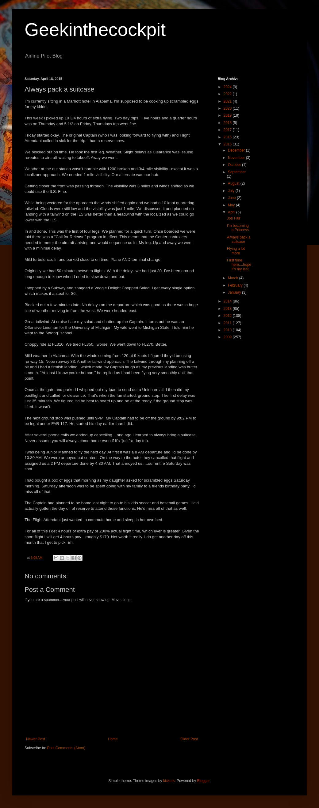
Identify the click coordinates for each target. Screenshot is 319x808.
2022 (228, 94)
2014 (228, 301)
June (232, 198)
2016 (228, 137)
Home (113, 739)
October (235, 165)
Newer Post (35, 739)
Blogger (203, 781)
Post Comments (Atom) (66, 748)
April (232, 212)
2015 (228, 144)
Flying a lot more (236, 250)
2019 (228, 115)
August (234, 183)
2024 (228, 87)
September (237, 172)
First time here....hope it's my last (239, 264)
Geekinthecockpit (95, 29)
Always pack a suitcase (239, 239)
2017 (228, 130)
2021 (228, 101)
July (232, 191)
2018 (228, 123)
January (235, 292)
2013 (228, 308)
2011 (228, 323)
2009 (228, 337)
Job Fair (233, 218)
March (233, 278)
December (237, 150)
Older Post (189, 739)
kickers (169, 781)
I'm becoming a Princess (238, 228)
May (232, 205)
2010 (228, 330)
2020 (228, 108)
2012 (228, 316)
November (237, 158)
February (236, 285)
